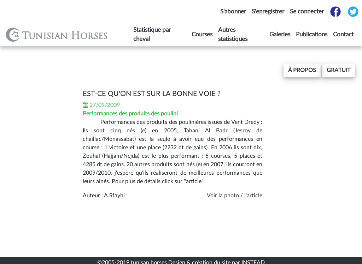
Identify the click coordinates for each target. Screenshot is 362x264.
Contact (343, 34)
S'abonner (233, 11)
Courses (202, 34)
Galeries (279, 34)
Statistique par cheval (152, 34)
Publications (311, 34)
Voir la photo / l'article (234, 195)
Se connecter (307, 11)
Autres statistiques (232, 34)
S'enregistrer (268, 11)
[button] (302, 70)
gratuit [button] (338, 70)
